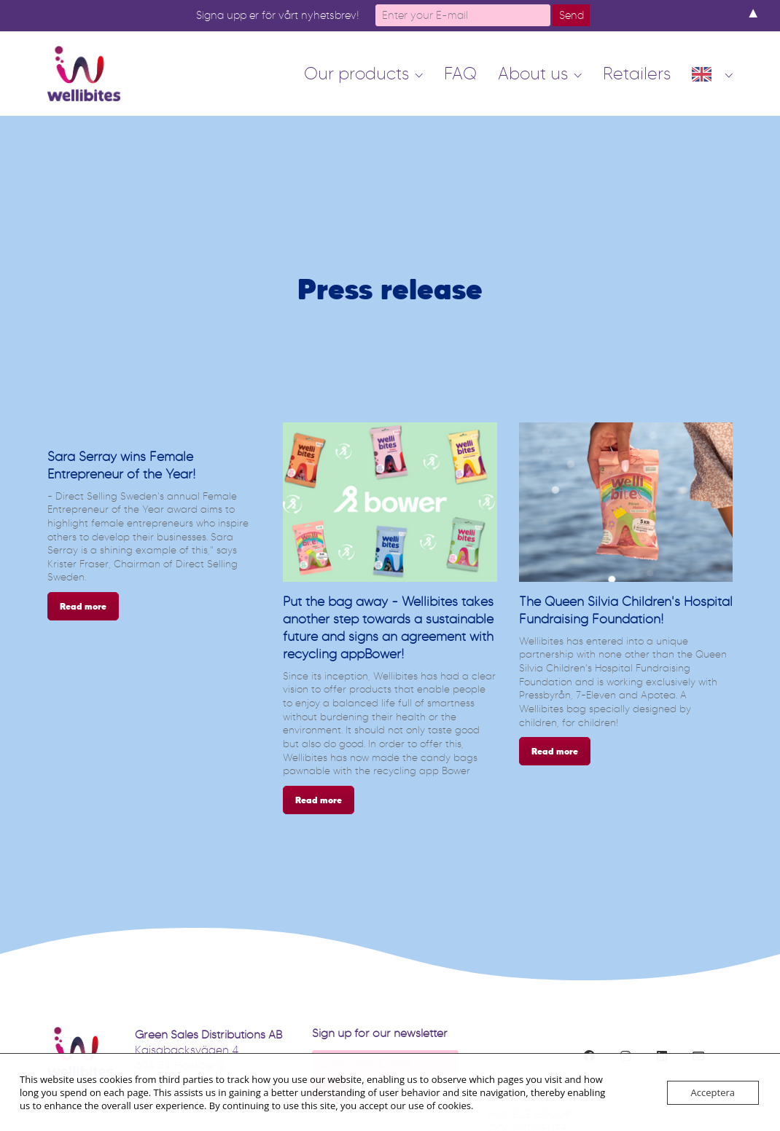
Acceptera (713, 1092)
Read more (83, 606)
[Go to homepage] (83, 73)
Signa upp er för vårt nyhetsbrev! (277, 15)
